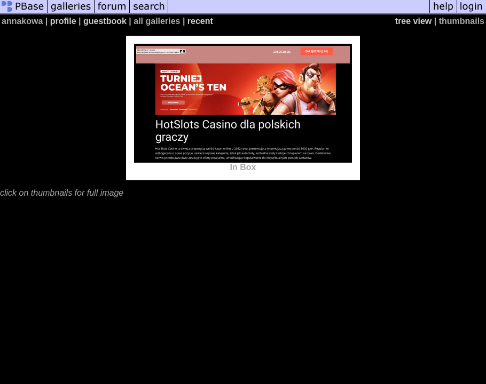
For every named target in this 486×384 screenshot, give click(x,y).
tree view (413, 21)
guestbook (105, 21)
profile (63, 21)
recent (200, 21)
